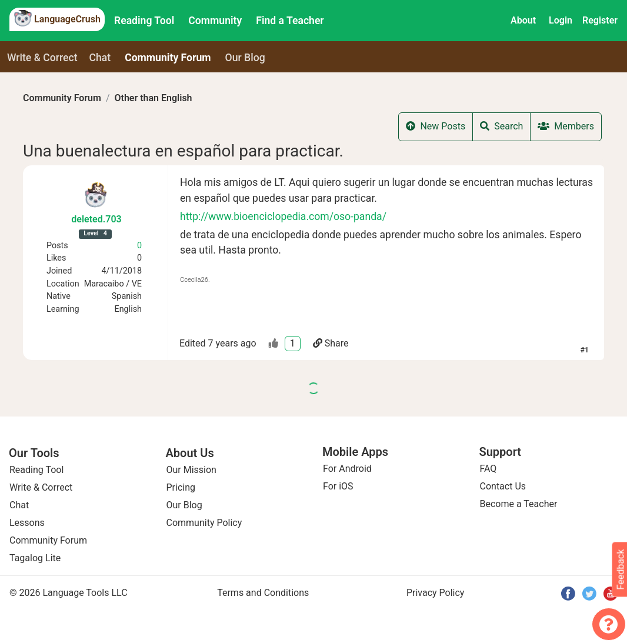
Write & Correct (42, 58)
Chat (100, 58)
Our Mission (191, 469)
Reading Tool (144, 20)
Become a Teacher (519, 503)
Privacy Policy (435, 592)
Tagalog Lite (35, 558)
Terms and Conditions (263, 592)
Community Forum (62, 98)
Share (331, 343)
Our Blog (184, 505)
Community (215, 20)
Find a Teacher (289, 20)
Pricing (181, 487)
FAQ (488, 468)
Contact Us (503, 486)
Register (600, 20)
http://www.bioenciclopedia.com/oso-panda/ (283, 216)
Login (560, 20)
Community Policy (204, 522)
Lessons (27, 522)
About (523, 20)
